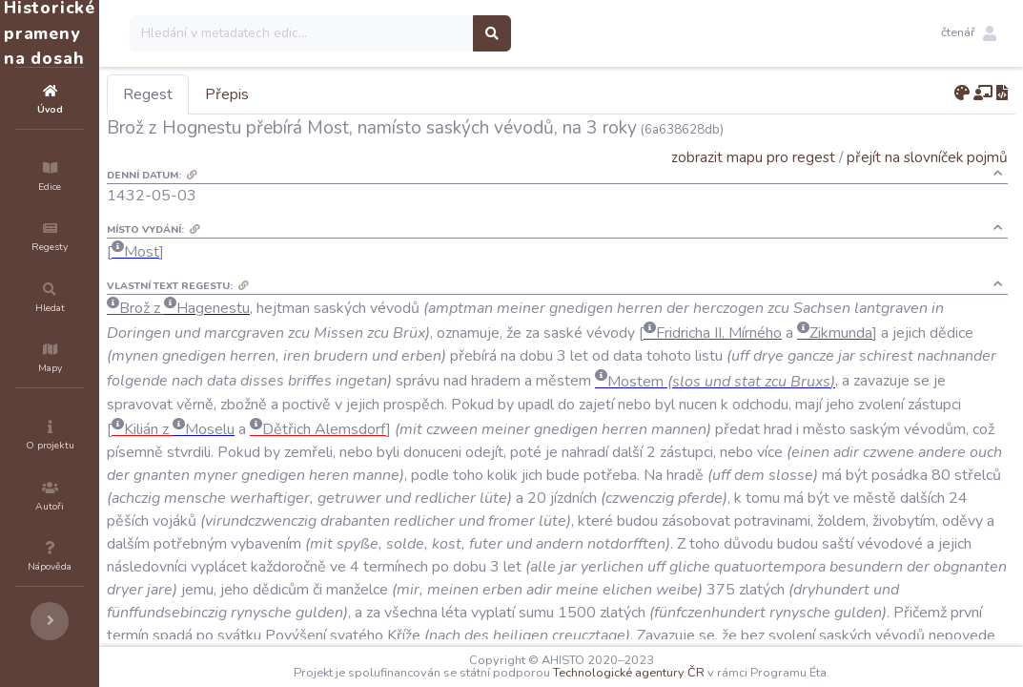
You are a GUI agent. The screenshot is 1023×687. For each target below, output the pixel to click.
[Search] (416, 33)
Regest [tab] (262, 94)
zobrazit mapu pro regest (753, 157)
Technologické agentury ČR (686, 672)
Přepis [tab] (341, 94)
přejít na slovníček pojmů (927, 157)
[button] (969, 33)
